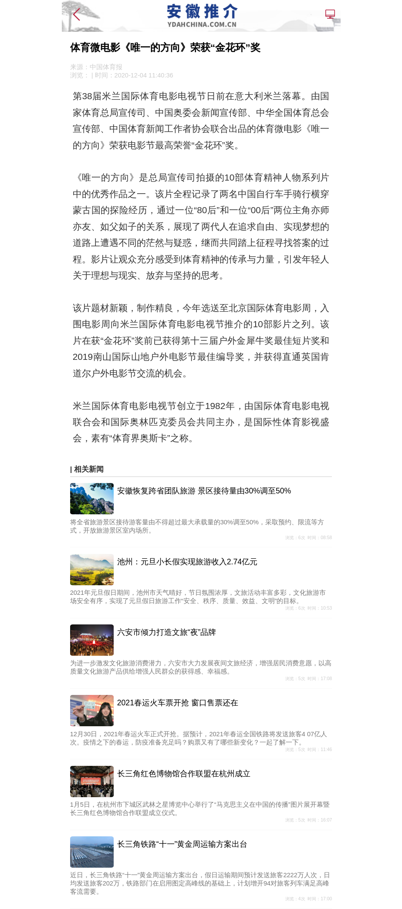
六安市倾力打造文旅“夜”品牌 (166, 632)
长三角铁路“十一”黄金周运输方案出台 (182, 844)
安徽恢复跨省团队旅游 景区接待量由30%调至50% (204, 490)
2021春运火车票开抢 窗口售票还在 (177, 702)
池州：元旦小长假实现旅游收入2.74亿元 (187, 561)
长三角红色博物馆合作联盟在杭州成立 (183, 773)
